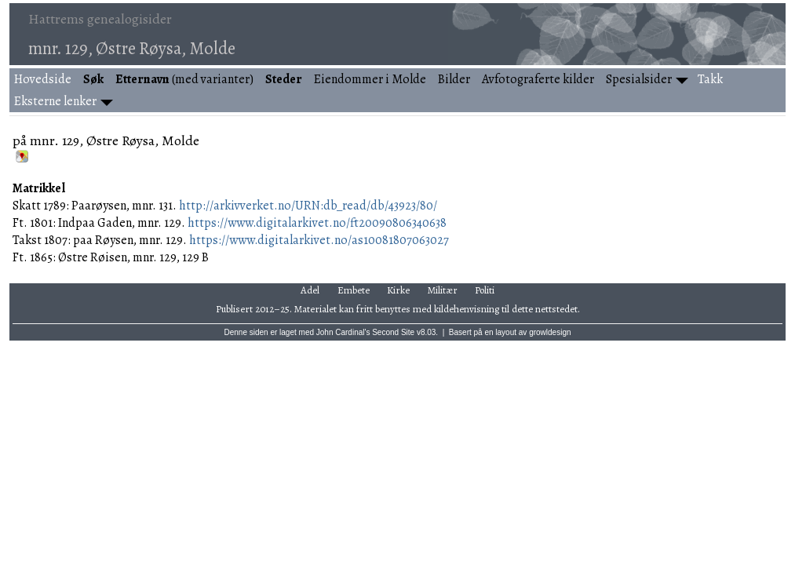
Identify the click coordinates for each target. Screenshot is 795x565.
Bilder (454, 79)
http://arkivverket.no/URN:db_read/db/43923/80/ (308, 205)
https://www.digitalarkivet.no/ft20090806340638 (317, 222)
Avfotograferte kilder (538, 79)
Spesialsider (639, 79)
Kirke (398, 290)
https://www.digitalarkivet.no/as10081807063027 (319, 240)
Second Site (393, 332)
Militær (443, 290)
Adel (310, 290)
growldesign (550, 332)
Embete (353, 290)
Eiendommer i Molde (370, 79)
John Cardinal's (343, 332)
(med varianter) (184, 79)
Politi (484, 290)
